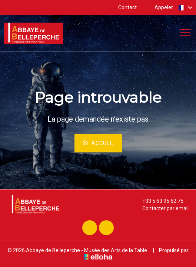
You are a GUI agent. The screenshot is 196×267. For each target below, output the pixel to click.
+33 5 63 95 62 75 (158, 201)
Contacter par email (161, 208)
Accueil (98, 142)
